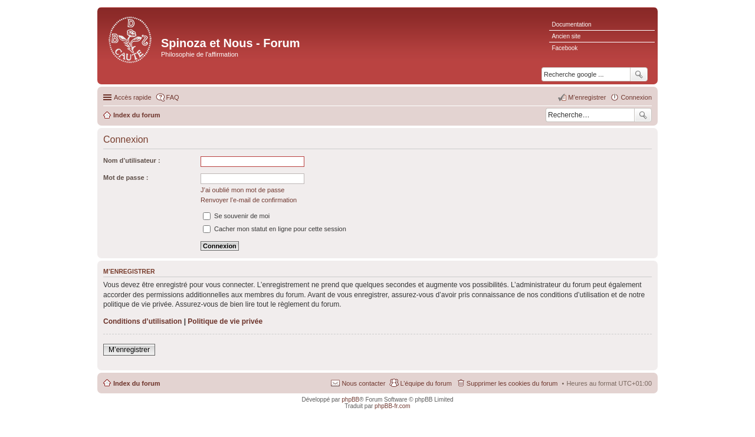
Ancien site (566, 36)
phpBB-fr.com (393, 406)
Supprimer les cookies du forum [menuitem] (512, 383)
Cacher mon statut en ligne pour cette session (274, 228)
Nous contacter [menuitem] (363, 383)
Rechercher (643, 115)
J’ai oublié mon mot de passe (242, 189)
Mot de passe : (125, 177)
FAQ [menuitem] (172, 97)
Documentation (571, 24)
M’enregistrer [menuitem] (587, 97)
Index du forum (136, 383)
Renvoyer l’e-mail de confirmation (249, 199)
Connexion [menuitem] (636, 97)
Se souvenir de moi (236, 215)
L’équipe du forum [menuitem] (425, 383)
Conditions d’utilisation (142, 321)
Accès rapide (133, 97)
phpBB (350, 399)
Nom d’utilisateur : (131, 160)
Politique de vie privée (225, 321)
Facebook (564, 48)
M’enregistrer (129, 350)
